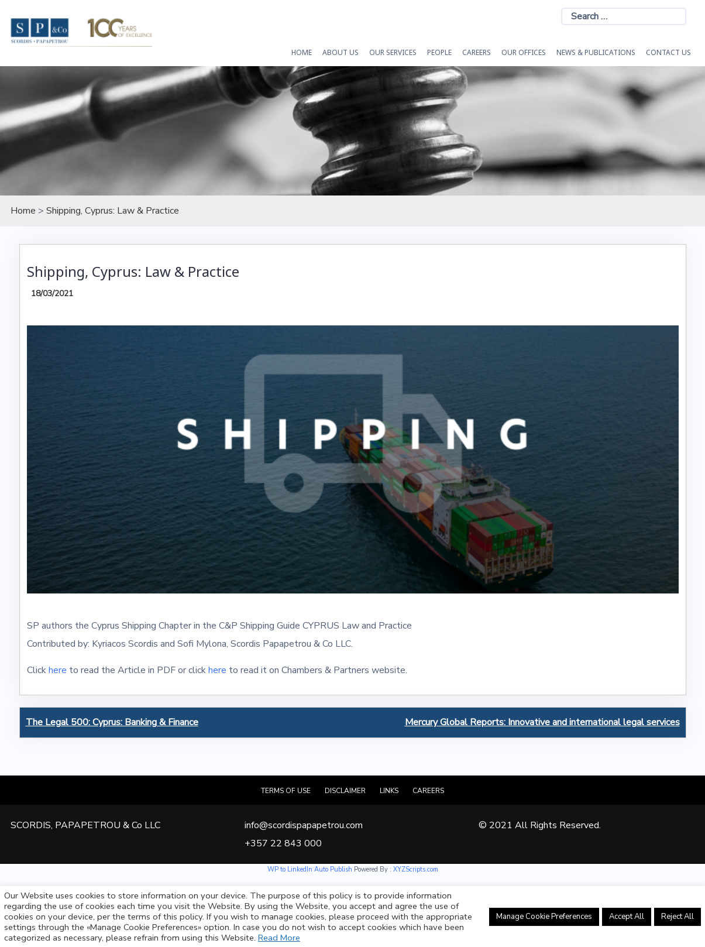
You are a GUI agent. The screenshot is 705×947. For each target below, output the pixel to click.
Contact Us (668, 52)
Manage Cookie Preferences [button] (544, 916)
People (439, 52)
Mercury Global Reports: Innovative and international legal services (542, 722)
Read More (279, 937)
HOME (301, 52)
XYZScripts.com (415, 869)
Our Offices (523, 52)
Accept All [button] (626, 916)
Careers (476, 52)
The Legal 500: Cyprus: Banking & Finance (112, 722)
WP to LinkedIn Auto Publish (309, 869)
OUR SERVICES (393, 52)
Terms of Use (286, 790)
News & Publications (595, 52)
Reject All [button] (677, 916)
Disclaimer (345, 790)
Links (389, 790)
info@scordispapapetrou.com (304, 825)
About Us (340, 52)
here (58, 670)
